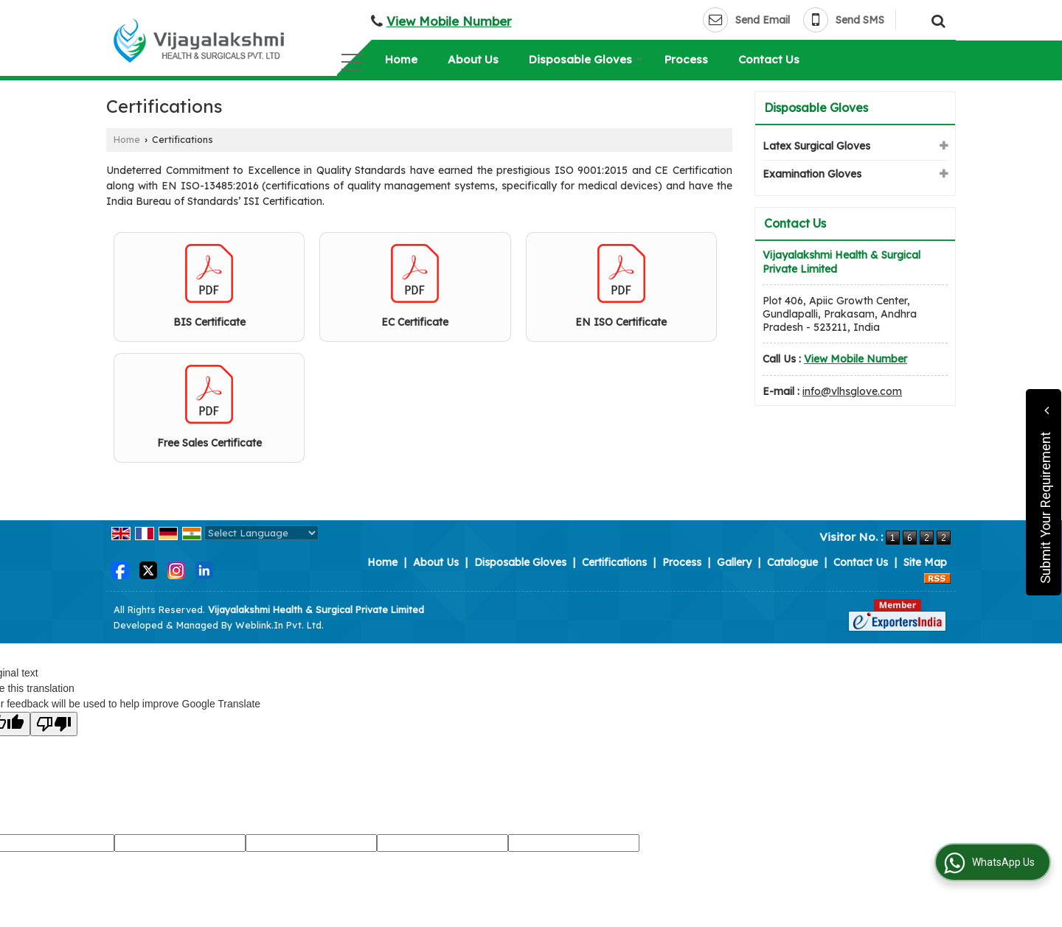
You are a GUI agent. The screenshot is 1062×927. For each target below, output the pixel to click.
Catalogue (792, 562)
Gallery (734, 562)
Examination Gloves (812, 174)
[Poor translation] (53, 724)
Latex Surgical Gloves (816, 146)
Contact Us (768, 59)
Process (686, 59)
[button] (449, 21)
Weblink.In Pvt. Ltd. (279, 625)
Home (401, 59)
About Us (473, 59)
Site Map (925, 562)
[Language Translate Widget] (261, 532)
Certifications (614, 562)
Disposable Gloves (586, 59)
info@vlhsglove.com (852, 391)
